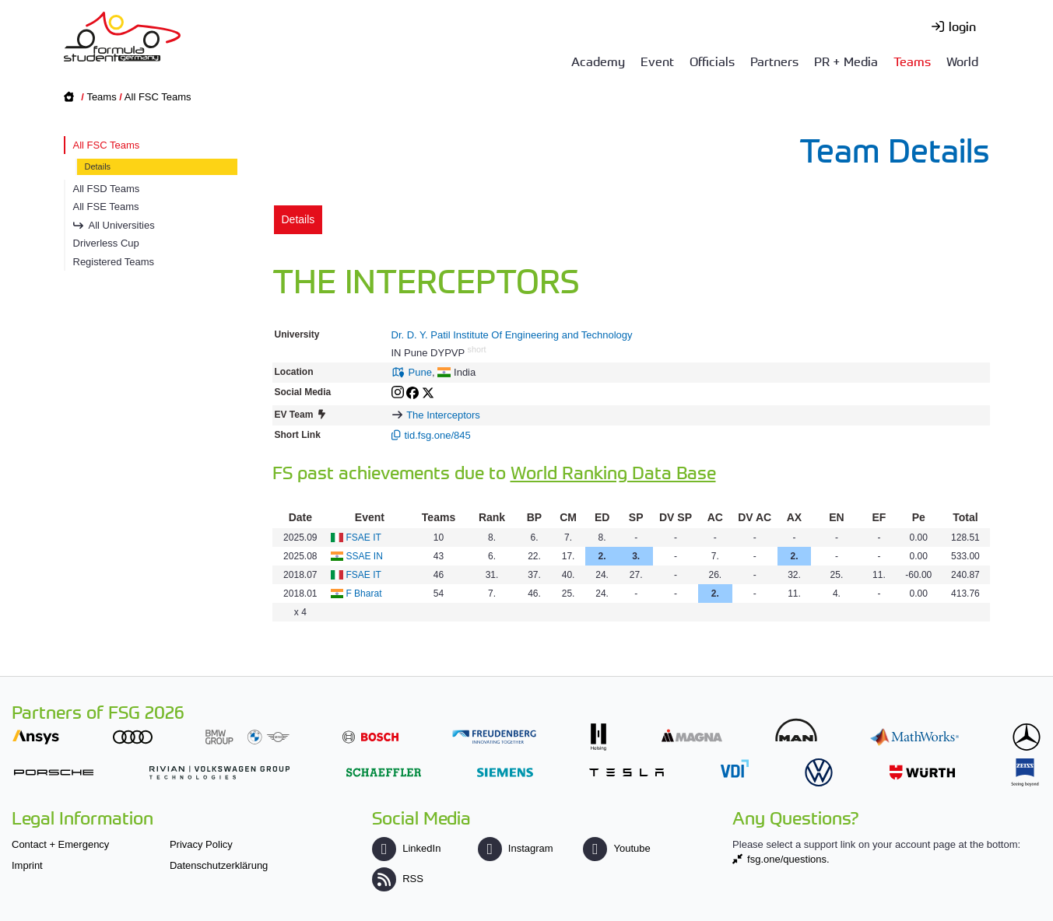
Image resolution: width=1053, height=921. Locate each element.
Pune (420, 372)
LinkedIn (406, 848)
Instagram (515, 848)
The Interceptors (443, 415)
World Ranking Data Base (613, 471)
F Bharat (363, 593)
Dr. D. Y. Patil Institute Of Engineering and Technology (512, 335)
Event (657, 60)
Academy (598, 60)
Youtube (616, 848)
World (962, 60)
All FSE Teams (106, 206)
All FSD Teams (106, 188)
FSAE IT (363, 537)
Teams (912, 60)
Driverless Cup (106, 243)
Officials (712, 60)
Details (98, 166)
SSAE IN (364, 556)
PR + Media (846, 60)
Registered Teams (114, 262)
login (962, 25)
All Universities (122, 225)
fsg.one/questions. (788, 859)
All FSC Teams (158, 97)
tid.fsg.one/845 (438, 435)
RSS (397, 878)
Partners (774, 60)
